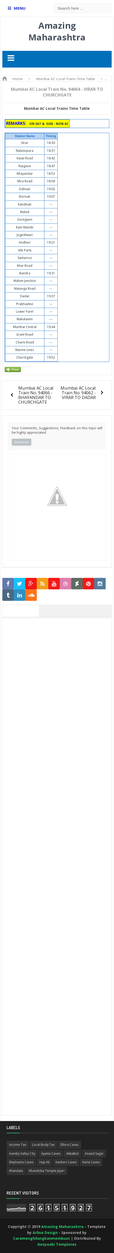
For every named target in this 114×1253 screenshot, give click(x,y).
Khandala (16, 1171)
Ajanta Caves (50, 1153)
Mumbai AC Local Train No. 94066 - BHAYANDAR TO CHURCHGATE (35, 395)
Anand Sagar (94, 1153)
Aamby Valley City (22, 1153)
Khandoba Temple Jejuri (46, 1171)
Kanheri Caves (66, 1162)
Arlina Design (45, 1232)
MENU (20, 8)
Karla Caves (91, 1162)
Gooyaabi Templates (56, 1244)
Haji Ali (44, 1162)
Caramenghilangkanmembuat (41, 1238)
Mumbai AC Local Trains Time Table (57, 108)
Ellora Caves (70, 1144)
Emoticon (21, 442)
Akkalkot (72, 1153)
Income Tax (17, 1144)
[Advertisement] (57, 678)
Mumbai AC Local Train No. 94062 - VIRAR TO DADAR (78, 392)
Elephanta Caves (21, 1162)
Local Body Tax (43, 1144)
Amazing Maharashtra (57, 31)
